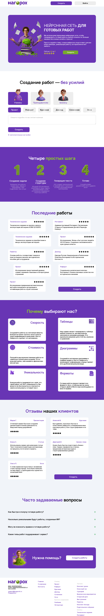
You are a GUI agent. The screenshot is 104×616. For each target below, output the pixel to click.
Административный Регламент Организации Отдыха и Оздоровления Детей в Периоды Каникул (71, 227)
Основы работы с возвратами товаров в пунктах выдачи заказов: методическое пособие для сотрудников (25, 257)
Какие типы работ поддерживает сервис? (28, 534)
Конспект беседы (83, 604)
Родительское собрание (85, 607)
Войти (85, 3)
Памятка (13, 252)
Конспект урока (82, 586)
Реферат (29, 110)
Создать (61, 3)
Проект (14, 110)
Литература (58, 605)
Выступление (81, 599)
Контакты (41, 586)
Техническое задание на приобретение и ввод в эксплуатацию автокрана (30, 241)
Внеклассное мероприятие (86, 594)
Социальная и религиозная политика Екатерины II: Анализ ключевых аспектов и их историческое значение (77, 272)
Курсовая (44, 110)
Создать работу (79, 558)
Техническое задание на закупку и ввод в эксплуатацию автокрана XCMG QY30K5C (25, 226)
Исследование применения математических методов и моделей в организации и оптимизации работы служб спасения (26, 287)
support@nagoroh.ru (15, 591)
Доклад (59, 110)
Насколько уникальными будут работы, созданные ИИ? (34, 519)
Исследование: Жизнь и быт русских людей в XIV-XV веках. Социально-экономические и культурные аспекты (77, 242)
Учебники (57, 602)
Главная (41, 581)
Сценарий (80, 591)
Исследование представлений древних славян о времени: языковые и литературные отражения (32, 272)
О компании (42, 584)
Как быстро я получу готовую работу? (26, 512)
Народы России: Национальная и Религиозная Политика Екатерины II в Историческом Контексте (71, 257)
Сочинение (74, 110)
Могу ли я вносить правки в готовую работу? (29, 527)
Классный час (82, 589)
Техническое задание (18, 222)
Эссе (89, 110)
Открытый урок (82, 597)
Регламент (59, 222)
